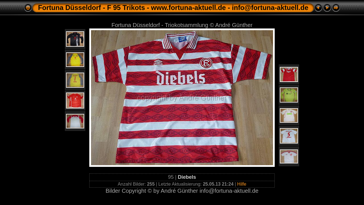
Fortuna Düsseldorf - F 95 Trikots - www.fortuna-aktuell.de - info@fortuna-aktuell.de (173, 7)
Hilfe (241, 184)
